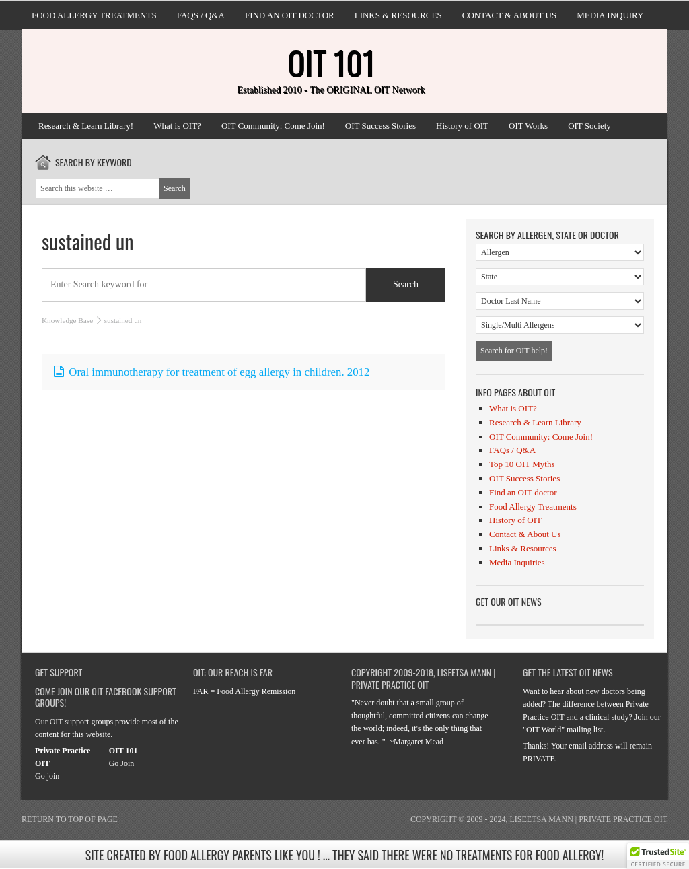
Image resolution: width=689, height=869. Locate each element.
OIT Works (528, 125)
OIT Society (589, 125)
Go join (47, 776)
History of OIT (462, 125)
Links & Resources (398, 15)
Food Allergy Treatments (94, 15)
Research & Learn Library (535, 422)
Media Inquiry (610, 15)
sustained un (87, 241)
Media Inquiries (517, 562)
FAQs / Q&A (201, 15)
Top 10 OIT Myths (521, 464)
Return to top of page (70, 819)
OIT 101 (331, 62)
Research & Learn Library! (85, 125)
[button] (658, 856)
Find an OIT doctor (289, 15)
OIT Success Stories (380, 125)
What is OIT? (177, 125)
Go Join (122, 763)
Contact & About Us (509, 15)
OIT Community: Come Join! (273, 125)
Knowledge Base (67, 320)
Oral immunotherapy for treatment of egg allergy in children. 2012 (211, 372)
